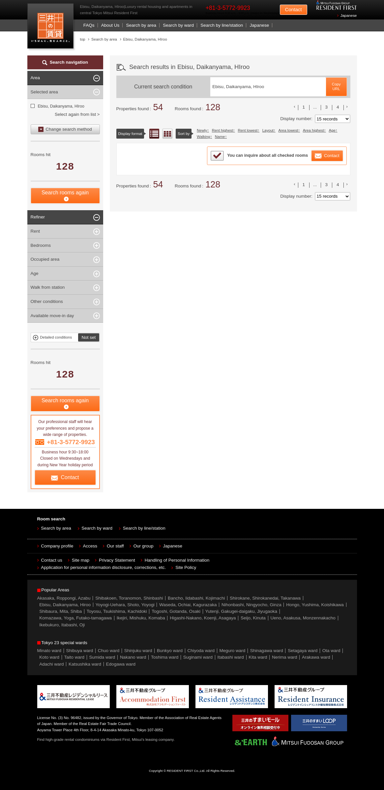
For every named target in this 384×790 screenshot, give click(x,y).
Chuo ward (108, 650)
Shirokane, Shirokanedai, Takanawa (265, 598)
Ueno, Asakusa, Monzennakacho (302, 617)
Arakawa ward (316, 657)
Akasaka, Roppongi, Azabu (64, 598)
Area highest (313, 130)
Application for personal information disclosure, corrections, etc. (103, 567)
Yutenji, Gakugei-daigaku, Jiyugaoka (241, 611)
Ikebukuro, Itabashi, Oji (62, 624)
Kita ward (258, 657)
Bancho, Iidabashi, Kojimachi (196, 598)
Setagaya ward (302, 650)
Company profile (57, 545)
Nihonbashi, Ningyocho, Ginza (251, 604)
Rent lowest (247, 130)
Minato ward (49, 650)
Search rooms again (65, 192)
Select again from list (75, 114)
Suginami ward (198, 657)
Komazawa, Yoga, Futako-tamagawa (75, 617)
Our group (143, 545)
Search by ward (178, 25)
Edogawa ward (120, 664)
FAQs (89, 25)
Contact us (51, 560)
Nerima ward (284, 657)
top (82, 39)
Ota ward (331, 650)
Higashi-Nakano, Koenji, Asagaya (203, 617)
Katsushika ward (85, 664)
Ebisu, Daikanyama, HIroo (60, 106)
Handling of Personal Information (177, 560)
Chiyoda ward (201, 650)
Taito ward (74, 657)
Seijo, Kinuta (253, 617)
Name (220, 137)
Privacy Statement (117, 560)
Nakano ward (133, 657)
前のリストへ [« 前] (294, 106)
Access (90, 545)
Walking (203, 137)
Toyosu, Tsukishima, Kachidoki (117, 611)
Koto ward (49, 657)
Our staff (115, 545)
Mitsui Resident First (51, 27)
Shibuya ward (79, 650)
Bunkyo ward (170, 650)
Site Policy (185, 567)
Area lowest (288, 130)
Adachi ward (51, 664)
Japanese (348, 15)
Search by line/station (221, 25)
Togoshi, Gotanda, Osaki (176, 611)
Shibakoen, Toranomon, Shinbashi (129, 598)
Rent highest (222, 130)
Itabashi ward (231, 657)
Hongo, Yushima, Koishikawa (315, 604)
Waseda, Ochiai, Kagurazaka (188, 604)
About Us (110, 25)
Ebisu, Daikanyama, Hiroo (65, 604)
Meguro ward (233, 650)
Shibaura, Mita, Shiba (60, 611)
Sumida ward (102, 657)
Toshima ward (164, 657)
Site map (80, 560)
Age (332, 130)
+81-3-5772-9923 (228, 8)
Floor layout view (167, 134)
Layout (268, 130)
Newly (202, 130)
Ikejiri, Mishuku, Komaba (141, 617)
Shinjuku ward (138, 650)
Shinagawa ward (266, 650)
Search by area (141, 25)
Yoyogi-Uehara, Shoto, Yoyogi (125, 604)
